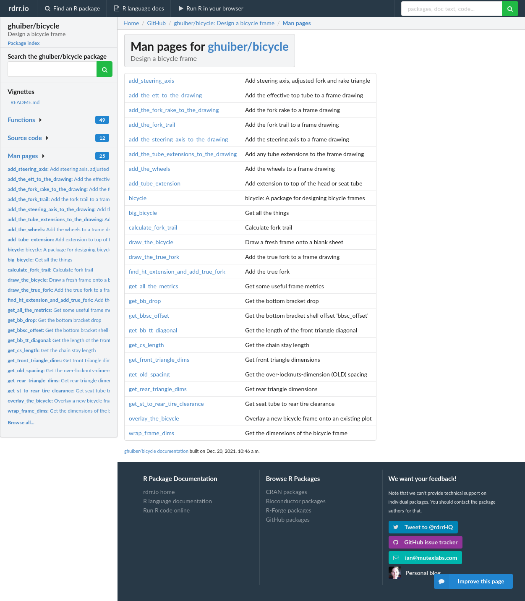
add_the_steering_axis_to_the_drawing (178, 139)
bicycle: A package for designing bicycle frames (68, 249)
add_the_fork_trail (152, 124)
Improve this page (469, 581)
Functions (21, 119)
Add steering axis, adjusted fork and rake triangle (82, 169)
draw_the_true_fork (154, 256)
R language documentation (177, 500)
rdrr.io (18, 8)
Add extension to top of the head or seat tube (82, 239)
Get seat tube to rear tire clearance (80, 390)
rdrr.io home (159, 492)
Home (131, 23)
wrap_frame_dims (151, 432)
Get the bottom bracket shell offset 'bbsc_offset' (79, 330)
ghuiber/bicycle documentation (156, 451)
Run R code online (166, 510)
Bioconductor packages (295, 500)
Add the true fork (70, 300)
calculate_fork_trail (153, 227)
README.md (24, 102)
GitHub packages (288, 519)
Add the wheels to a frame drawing (65, 229)
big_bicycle (143, 212)
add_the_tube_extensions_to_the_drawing (183, 153)
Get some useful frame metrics (64, 310)
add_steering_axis (151, 80)
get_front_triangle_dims (159, 359)
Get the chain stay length (52, 350)
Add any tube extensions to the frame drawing (107, 219)
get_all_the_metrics (153, 286)
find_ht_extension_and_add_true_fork (177, 271)
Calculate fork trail (50, 270)
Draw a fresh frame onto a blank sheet (70, 280)
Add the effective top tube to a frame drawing (91, 179)
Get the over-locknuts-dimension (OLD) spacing (79, 370)
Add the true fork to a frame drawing (71, 290)
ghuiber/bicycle (248, 46)
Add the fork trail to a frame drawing (69, 199)
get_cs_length (146, 344)
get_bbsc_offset (149, 315)
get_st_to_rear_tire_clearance (166, 403)
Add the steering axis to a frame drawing (97, 209)
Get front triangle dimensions (68, 360)
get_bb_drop (145, 300)
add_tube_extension (154, 183)
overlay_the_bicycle (154, 418)
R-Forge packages (288, 510)
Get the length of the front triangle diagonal (78, 340)
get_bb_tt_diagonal (153, 330)
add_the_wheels (149, 168)
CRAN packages (286, 492)
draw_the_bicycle (151, 242)
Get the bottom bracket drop (54, 320)
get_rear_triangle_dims (158, 388)
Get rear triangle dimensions (65, 380)
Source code (25, 137)
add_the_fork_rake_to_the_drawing (174, 109)
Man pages (23, 155)
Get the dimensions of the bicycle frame (73, 411)
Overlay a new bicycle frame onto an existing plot (85, 400)
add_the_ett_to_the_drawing (165, 95)
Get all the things (40, 259)
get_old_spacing (149, 374)
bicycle (137, 197)
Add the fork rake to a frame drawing (89, 189)
